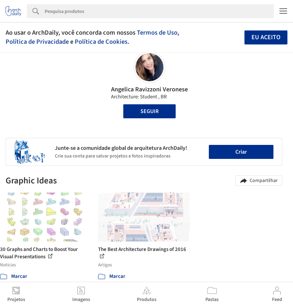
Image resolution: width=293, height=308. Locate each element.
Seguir (149, 111)
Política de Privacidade (37, 41)
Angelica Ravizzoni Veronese (149, 89)
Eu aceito (265, 37)
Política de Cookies (101, 41)
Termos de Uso (157, 32)
